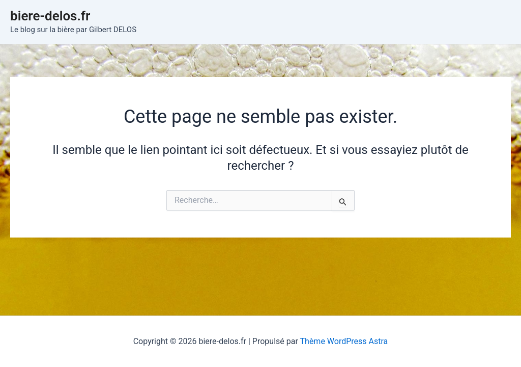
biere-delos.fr (50, 15)
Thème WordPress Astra (344, 341)
